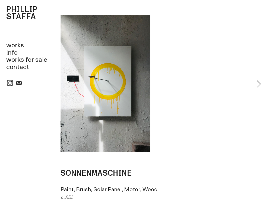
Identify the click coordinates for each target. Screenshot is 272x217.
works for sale (26, 59)
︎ (19, 83)
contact (17, 67)
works (15, 45)
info (12, 52)
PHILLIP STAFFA (21, 13)
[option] (163, 83)
